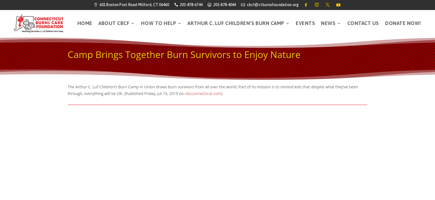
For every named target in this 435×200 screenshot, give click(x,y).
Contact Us (363, 23)
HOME (84, 23)
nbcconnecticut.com (203, 93)
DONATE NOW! (403, 23)
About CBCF (113, 23)
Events (305, 23)
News (328, 23)
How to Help (158, 23)
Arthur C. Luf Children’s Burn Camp (236, 23)
